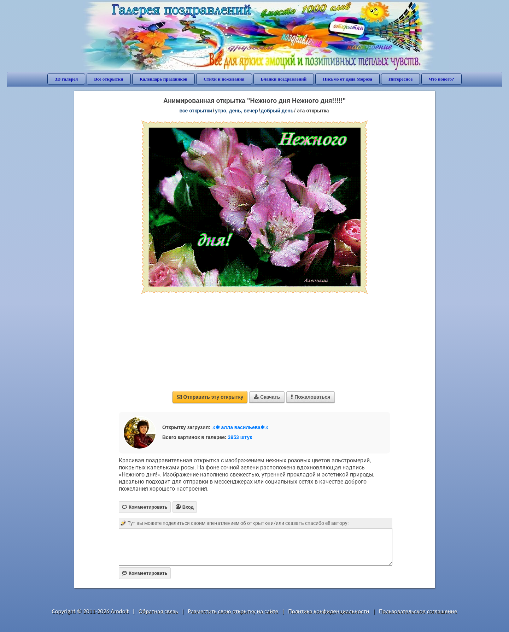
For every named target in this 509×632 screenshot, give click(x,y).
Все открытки (108, 79)
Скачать (267, 397)
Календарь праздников (163, 79)
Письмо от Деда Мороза (347, 79)
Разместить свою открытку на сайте (233, 611)
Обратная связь (158, 611)
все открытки (195, 110)
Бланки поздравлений (284, 79)
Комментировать (145, 573)
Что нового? (441, 79)
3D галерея (66, 79)
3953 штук (240, 437)
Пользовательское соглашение (418, 611)
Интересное (400, 79)
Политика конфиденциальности (328, 611)
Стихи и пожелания (224, 79)
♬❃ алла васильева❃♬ (240, 427)
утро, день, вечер (236, 110)
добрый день (277, 110)
